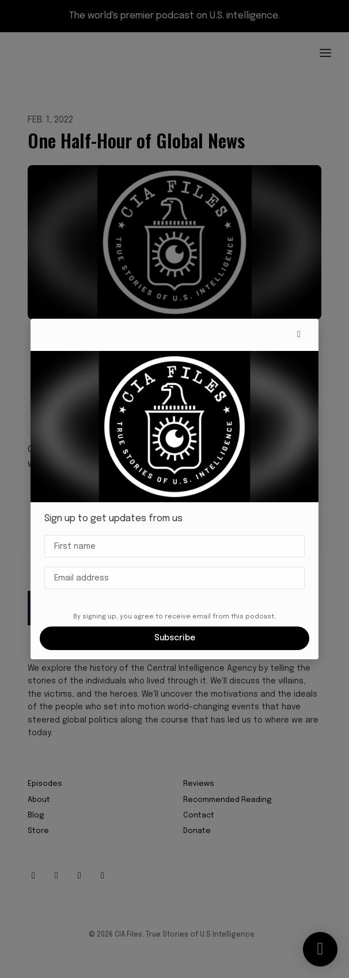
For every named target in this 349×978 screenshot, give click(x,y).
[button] (299, 335)
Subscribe (174, 638)
